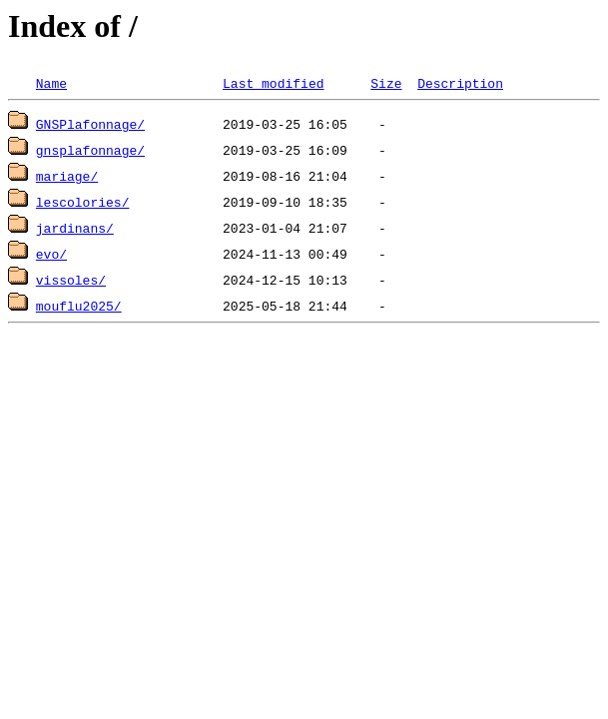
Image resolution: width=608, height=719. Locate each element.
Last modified (273, 83)
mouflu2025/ (79, 306)
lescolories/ (83, 202)
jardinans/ (75, 228)
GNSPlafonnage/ (90, 124)
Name (51, 83)
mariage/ (67, 176)
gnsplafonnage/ (90, 150)
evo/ (51, 254)
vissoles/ (71, 280)
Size (385, 83)
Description (460, 83)
